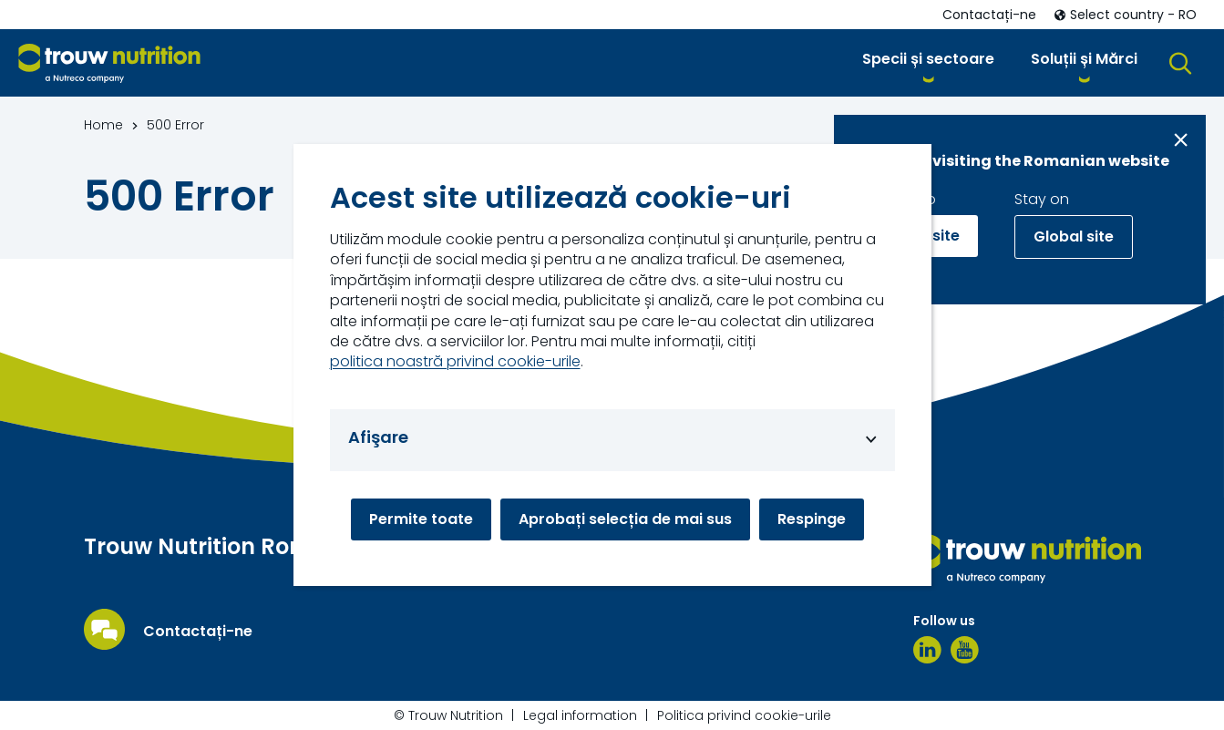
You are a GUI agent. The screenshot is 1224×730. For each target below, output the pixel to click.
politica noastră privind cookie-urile (455, 362)
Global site (1074, 236)
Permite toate (421, 519)
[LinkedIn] (927, 649)
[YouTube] (965, 649)
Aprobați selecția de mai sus (625, 519)
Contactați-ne (197, 632)
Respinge (811, 519)
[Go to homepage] (109, 63)
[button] (928, 62)
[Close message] (1181, 140)
